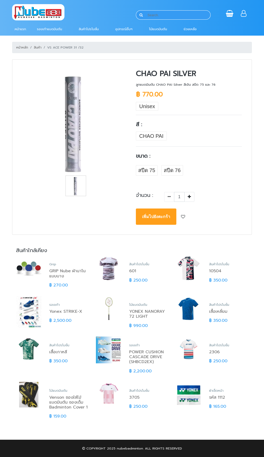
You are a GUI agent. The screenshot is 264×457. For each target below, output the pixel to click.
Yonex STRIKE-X (65, 311)
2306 (214, 352)
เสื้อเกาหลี (58, 352)
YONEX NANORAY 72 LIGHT (147, 313)
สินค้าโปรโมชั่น (89, 29)
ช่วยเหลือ (190, 29)
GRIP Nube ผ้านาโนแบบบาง (67, 273)
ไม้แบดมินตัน (158, 29)
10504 (215, 271)
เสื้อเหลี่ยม (218, 311)
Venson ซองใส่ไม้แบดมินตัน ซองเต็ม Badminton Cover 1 (68, 402)
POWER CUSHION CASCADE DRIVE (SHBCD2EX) (146, 357)
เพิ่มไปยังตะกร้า (156, 216)
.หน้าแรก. (20, 29)
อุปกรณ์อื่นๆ (124, 29)
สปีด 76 (172, 170)
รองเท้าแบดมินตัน (49, 29)
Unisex (147, 106)
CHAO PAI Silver (166, 73)
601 (132, 271)
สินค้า (38, 47)
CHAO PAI (151, 136)
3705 (134, 397)
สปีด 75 (146, 170)
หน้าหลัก (22, 47)
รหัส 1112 (217, 397)
